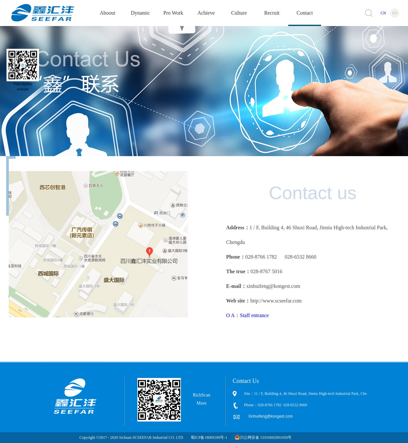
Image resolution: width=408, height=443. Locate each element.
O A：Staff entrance (247, 315)
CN (383, 13)
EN (394, 13)
